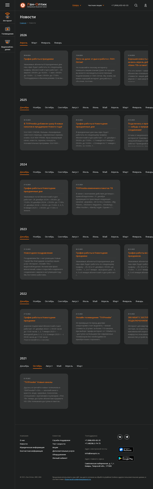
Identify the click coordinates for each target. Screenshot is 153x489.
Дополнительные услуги (63, 451)
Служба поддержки (61, 440)
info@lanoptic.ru (92, 453)
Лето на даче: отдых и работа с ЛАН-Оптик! (95, 60)
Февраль (45, 42)
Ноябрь (37, 107)
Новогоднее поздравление (38, 252)
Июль (86, 107)
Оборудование (59, 454)
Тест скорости (58, 444)
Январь (58, 42)
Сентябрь (63, 107)
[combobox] (96, 5)
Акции (55, 447)
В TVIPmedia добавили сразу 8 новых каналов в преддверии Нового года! (43, 125)
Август (75, 107)
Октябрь (49, 107)
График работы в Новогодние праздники (92, 254)
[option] (46, 68)
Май (104, 107)
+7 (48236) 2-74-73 (92, 443)
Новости (24, 444)
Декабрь (24, 107)
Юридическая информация (32, 447)
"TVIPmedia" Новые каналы (38, 382)
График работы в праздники (39, 58)
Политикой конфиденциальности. (78, 479)
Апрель (24, 42)
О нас (22, 440)
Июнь (96, 107)
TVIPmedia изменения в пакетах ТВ (94, 188)
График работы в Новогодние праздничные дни (92, 125)
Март (34, 42)
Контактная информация (31, 451)
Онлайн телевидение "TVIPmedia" (94, 317)
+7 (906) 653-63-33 (119, 5)
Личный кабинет (59, 458)
